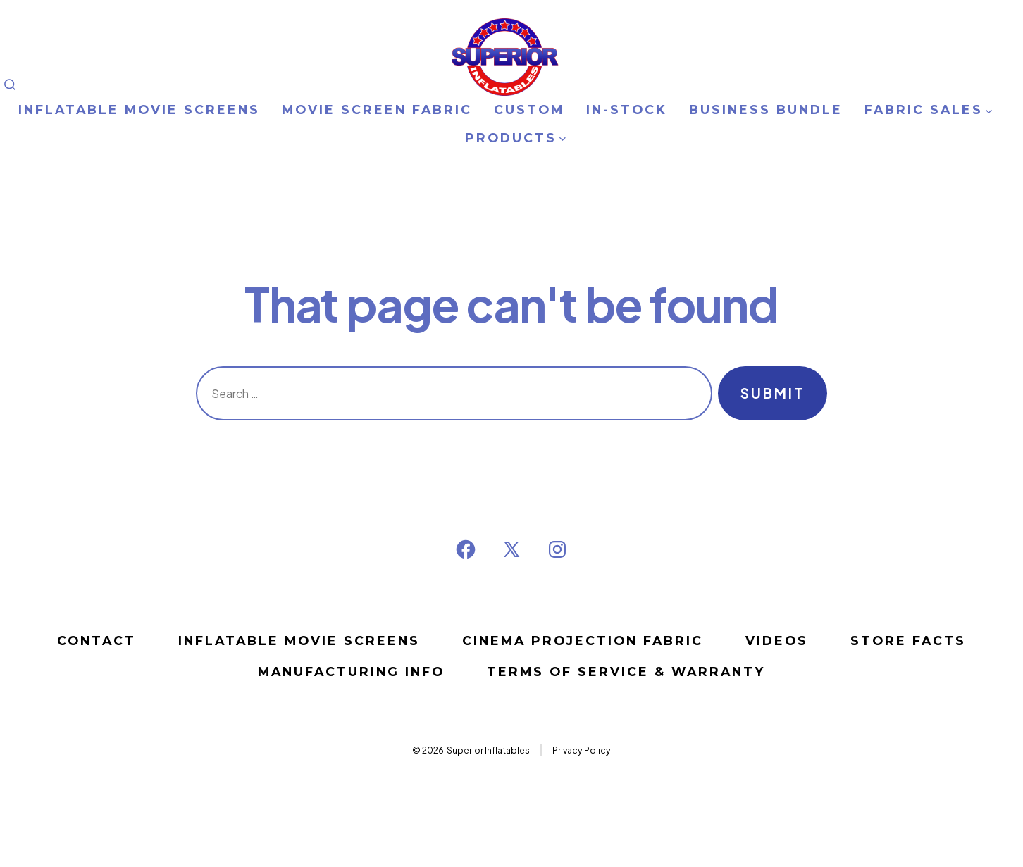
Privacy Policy (581, 750)
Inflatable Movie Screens (299, 640)
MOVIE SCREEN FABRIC (377, 109)
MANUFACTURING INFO (351, 671)
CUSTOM (529, 109)
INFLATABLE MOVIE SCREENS (139, 109)
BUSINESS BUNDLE (766, 109)
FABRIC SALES (928, 109)
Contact (96, 640)
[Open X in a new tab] (511, 549)
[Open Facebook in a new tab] (465, 549)
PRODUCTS (515, 137)
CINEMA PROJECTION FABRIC (582, 640)
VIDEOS (776, 640)
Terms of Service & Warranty (626, 671)
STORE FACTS (908, 640)
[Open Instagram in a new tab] (557, 549)
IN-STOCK (626, 109)
